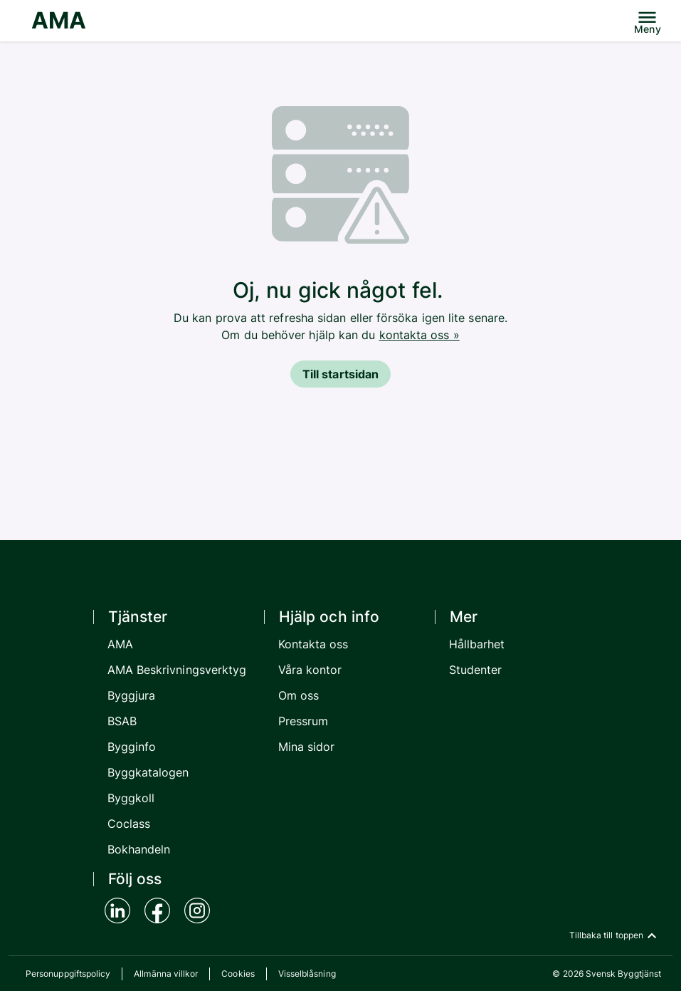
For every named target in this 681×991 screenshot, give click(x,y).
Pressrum (303, 721)
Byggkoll (131, 798)
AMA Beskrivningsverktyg (177, 670)
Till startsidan (340, 374)
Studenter (475, 670)
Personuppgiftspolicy (68, 973)
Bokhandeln (139, 849)
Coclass (129, 823)
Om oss (298, 695)
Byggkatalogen (148, 772)
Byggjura (131, 695)
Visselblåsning (307, 973)
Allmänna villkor (166, 973)
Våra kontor (310, 670)
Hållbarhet (477, 644)
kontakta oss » (419, 335)
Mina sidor (306, 747)
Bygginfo (132, 747)
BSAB (122, 721)
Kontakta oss (313, 644)
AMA (58, 20)
